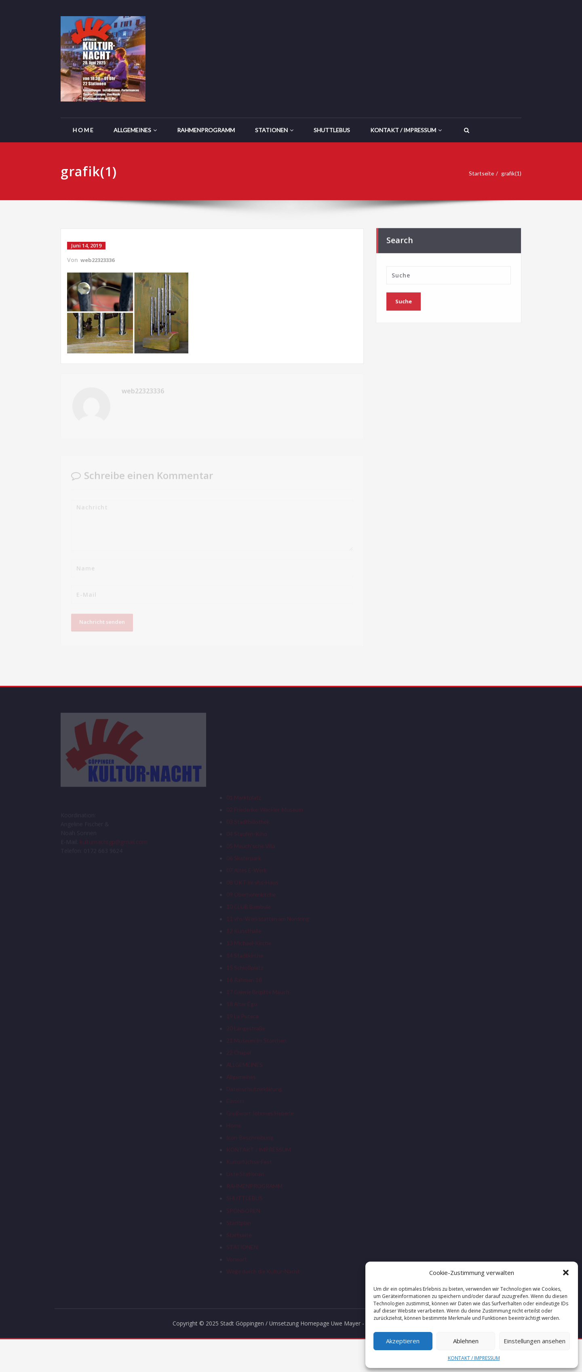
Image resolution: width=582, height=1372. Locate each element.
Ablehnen (466, 1341)
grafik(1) (513, 173)
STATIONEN (274, 130)
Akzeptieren (403, 1341)
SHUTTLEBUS (332, 130)
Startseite (480, 173)
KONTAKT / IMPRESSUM (474, 1358)
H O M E (83, 130)
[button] (566, 1272)
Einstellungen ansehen (534, 1341)
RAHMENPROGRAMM (206, 130)
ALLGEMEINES (135, 130)
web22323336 (99, 260)
